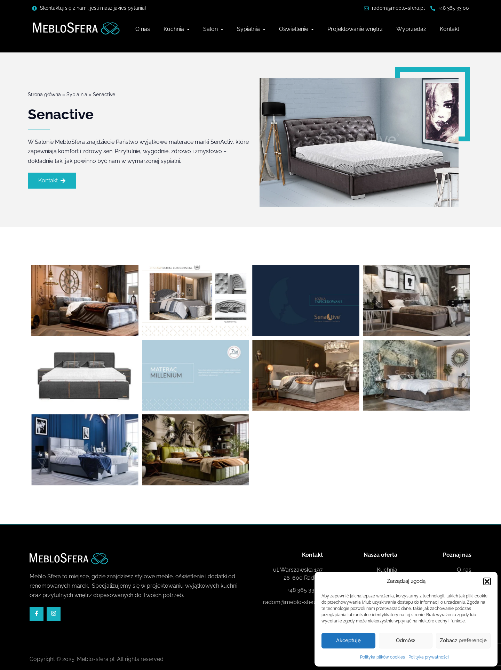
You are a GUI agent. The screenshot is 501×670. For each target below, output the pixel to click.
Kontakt (449, 29)
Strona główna (44, 95)
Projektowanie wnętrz (355, 29)
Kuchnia (174, 29)
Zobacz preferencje (463, 640)
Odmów (405, 640)
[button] (487, 581)
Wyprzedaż (411, 29)
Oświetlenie (294, 29)
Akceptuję (348, 640)
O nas (142, 29)
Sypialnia (249, 29)
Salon (211, 29)
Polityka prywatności (428, 657)
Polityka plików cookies (382, 657)
